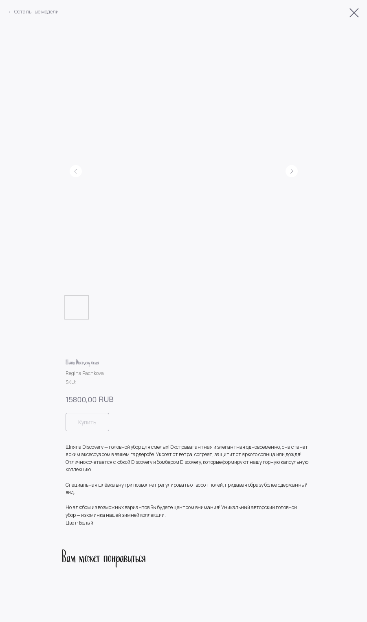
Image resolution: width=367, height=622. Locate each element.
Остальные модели (36, 11)
